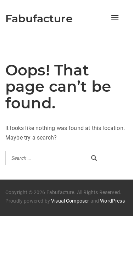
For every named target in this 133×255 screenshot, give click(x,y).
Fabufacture (39, 18)
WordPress (112, 201)
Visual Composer (70, 201)
